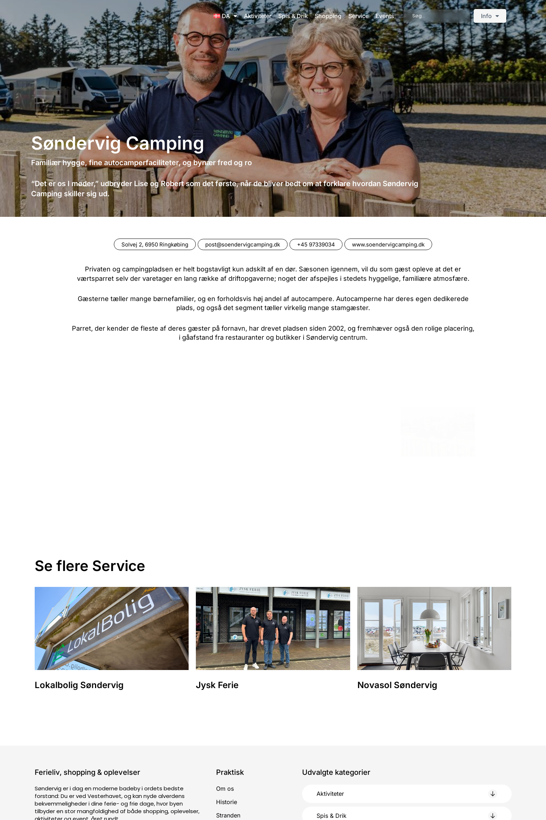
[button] (407, 722)
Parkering (229, 757)
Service (358, 16)
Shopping (328, 16)
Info (490, 15)
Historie (226, 730)
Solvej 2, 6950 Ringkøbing (148, 244)
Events (384, 16)
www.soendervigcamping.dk (396, 244)
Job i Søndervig (237, 771)
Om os (225, 717)
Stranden (228, 744)
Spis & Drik (293, 16)
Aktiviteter (257, 16)
